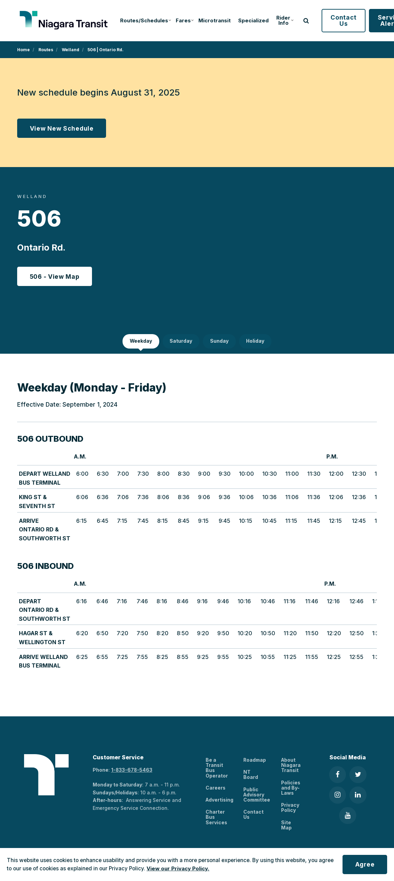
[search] (301, 20)
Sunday (219, 342)
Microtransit (210, 20)
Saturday (181, 342)
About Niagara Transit (291, 766)
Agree (364, 864)
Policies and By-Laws (291, 789)
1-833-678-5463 (132, 770)
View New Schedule (62, 128)
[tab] (140, 342)
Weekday (140, 342)
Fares (181, 20)
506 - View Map (55, 276)
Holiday (255, 342)
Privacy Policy (290, 808)
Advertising (220, 801)
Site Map (286, 826)
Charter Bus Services (217, 818)
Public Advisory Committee (257, 796)
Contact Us (338, 20)
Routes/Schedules (142, 20)
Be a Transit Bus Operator (217, 769)
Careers (216, 789)
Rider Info (279, 20)
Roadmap (255, 761)
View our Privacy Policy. (178, 868)
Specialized (249, 20)
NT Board (250, 775)
